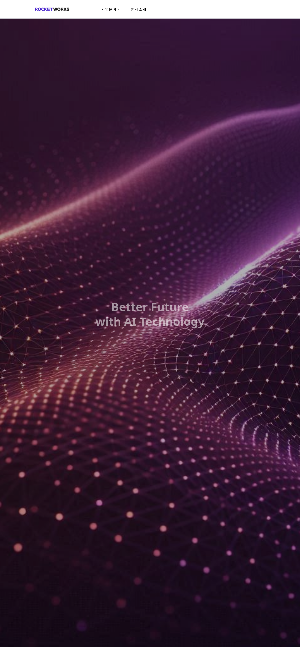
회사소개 (138, 9)
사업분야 (110, 9)
